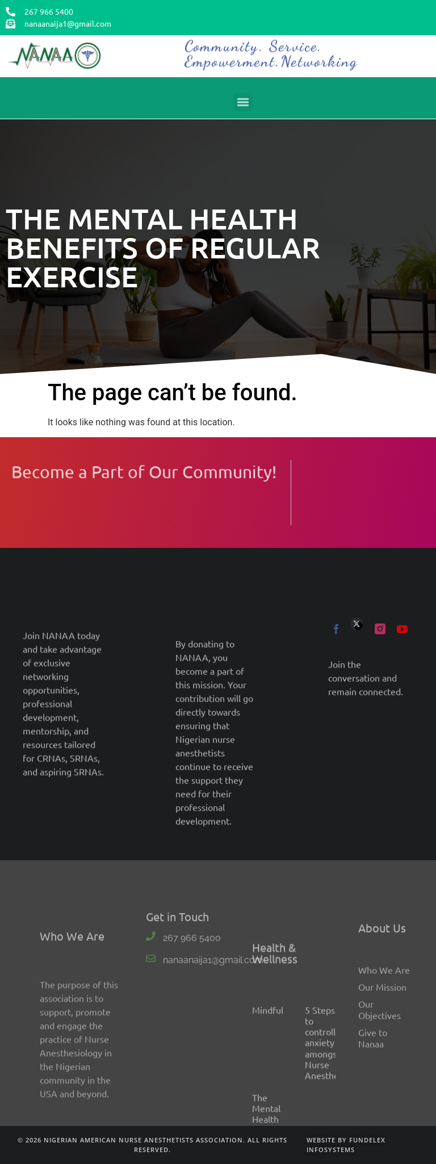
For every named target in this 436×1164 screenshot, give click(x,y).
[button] (243, 106)
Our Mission (382, 1081)
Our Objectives (379, 1103)
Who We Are (384, 1064)
